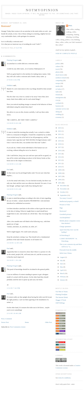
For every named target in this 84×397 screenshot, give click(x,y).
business (58, 106)
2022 (60, 131)
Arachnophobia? (65, 217)
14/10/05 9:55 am (14, 189)
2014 (60, 157)
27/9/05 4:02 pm (13, 80)
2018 (60, 144)
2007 (60, 176)
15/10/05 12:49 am (14, 243)
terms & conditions (64, 378)
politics (58, 63)
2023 (60, 128)
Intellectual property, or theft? (69, 201)
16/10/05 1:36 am (14, 260)
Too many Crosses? (66, 198)
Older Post (48, 322)
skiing (58, 112)
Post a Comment (6, 319)
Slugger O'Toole (61, 300)
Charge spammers (65, 226)
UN (57, 100)
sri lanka (58, 89)
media (58, 86)
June (61, 264)
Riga (61, 208)
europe (58, 83)
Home (27, 322)
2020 (60, 137)
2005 (60, 183)
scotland (58, 103)
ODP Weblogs (60, 303)
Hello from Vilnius (66, 253)
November (63, 189)
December (63, 185)
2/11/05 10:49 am (14, 313)
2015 (60, 154)
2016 (60, 150)
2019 (60, 141)
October (63, 192)
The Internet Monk (62, 297)
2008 (60, 173)
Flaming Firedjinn (61, 294)
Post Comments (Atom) (17, 327)
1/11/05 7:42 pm (13, 288)
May (61, 267)
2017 (60, 147)
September (63, 195)
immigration (59, 97)
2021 (60, 134)
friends (58, 95)
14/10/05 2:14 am (14, 164)
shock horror (60, 75)
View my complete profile (66, 53)
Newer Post (5, 322)
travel (57, 69)
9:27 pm (19, 48)
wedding (58, 114)
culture (58, 66)
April (62, 270)
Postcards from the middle (68, 250)
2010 (60, 167)
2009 (60, 170)
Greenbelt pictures (65, 214)
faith (57, 92)
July (61, 260)
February (63, 277)
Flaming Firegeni (12, 60)
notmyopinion (42, 10)
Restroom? (6, 26)
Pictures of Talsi (65, 205)
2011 (60, 163)
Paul (8, 169)
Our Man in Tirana (62, 291)
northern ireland (61, 78)
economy (59, 117)
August (62, 257)
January (62, 280)
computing (59, 80)
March (62, 273)
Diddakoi (10, 85)
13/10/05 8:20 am (14, 123)
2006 (60, 180)
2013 (60, 160)
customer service (61, 109)
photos (58, 72)
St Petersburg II (65, 235)
